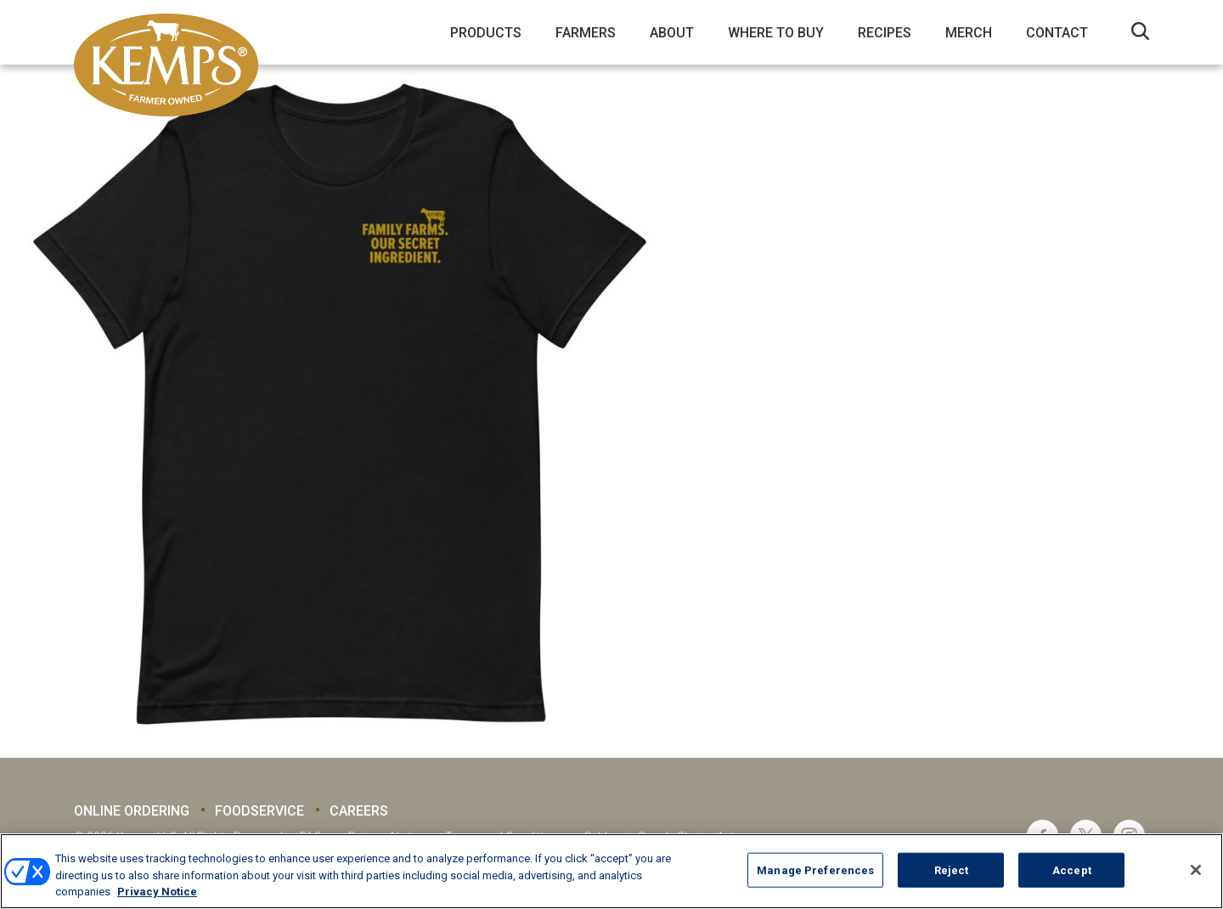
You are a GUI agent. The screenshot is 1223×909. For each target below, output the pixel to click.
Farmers (585, 33)
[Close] (1196, 870)
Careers (359, 811)
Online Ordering (131, 811)
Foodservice (259, 811)
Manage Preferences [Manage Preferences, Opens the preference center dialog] (815, 869)
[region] (611, 871)
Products (485, 33)
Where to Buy (776, 33)
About (672, 33)
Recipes (884, 33)
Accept (1071, 869)
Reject (951, 869)
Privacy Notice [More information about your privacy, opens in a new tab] (157, 891)
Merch (968, 33)
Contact (1057, 33)
